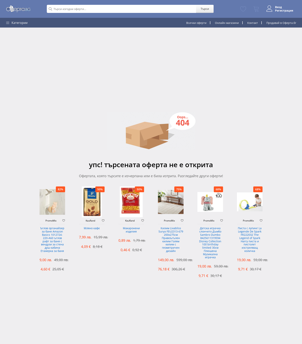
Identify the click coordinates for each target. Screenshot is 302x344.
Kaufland (90, 220)
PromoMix (50, 220)
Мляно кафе (92, 228)
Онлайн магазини (227, 23)
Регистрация (284, 10)
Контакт (252, 23)
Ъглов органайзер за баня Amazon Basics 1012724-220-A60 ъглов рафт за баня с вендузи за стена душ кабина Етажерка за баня (52, 240)
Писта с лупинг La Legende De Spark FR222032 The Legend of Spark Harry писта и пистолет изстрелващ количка (250, 240)
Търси (205, 9)
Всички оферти (196, 23)
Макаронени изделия (131, 230)
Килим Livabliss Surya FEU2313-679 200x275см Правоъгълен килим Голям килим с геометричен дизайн (171, 240)
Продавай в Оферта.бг (281, 23)
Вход (278, 7)
